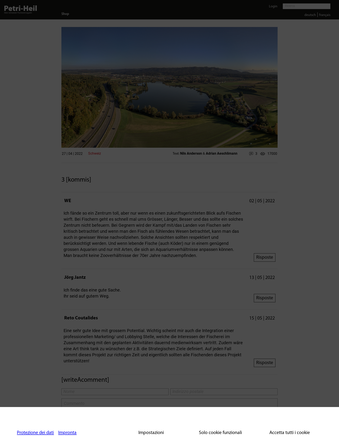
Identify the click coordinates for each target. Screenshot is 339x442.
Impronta (67, 432)
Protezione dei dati (35, 432)
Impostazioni (151, 432)
